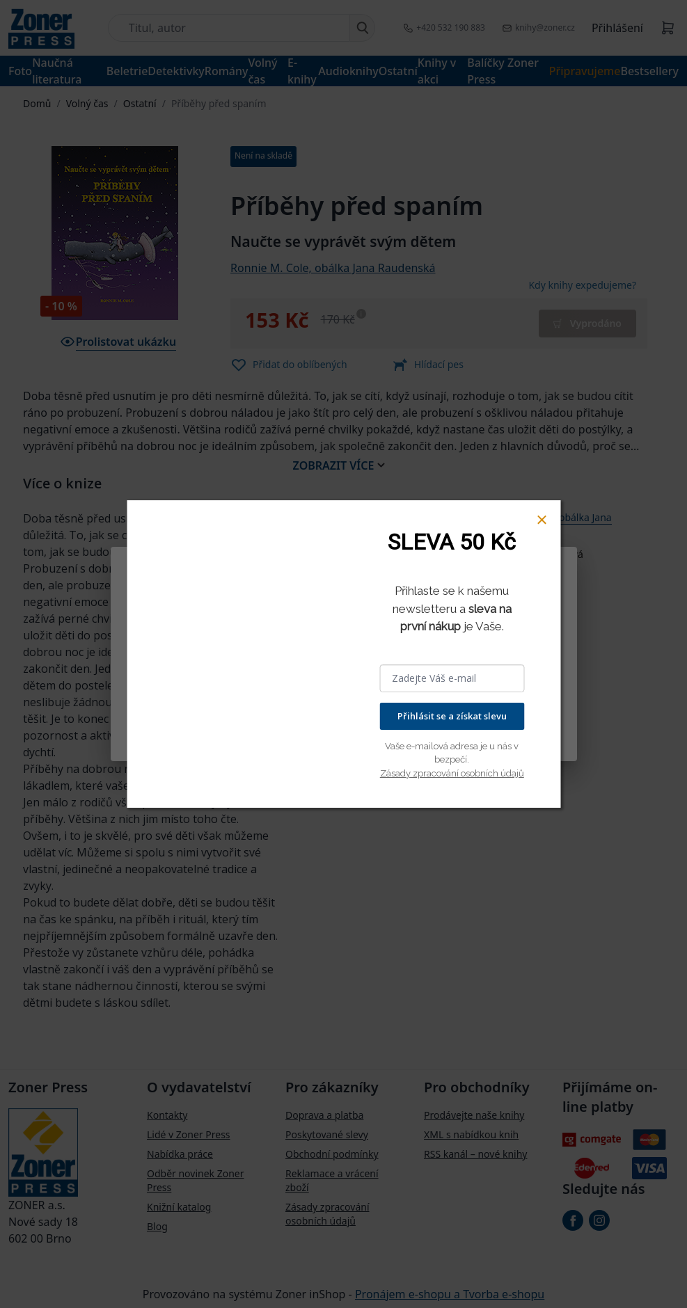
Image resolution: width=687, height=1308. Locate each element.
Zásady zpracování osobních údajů (451, 773)
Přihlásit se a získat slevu (452, 716)
